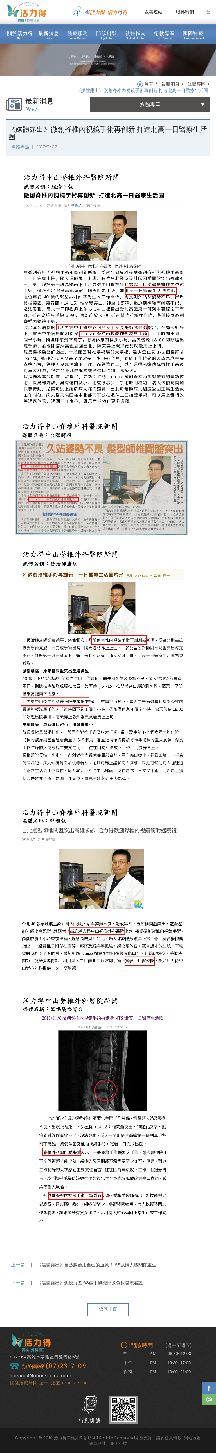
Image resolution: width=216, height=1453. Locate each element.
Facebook (209, 1388)
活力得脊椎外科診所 (27, 12)
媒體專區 (197, 84)
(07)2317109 (66, 1366)
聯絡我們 (185, 12)
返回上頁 (108, 1309)
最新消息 (170, 84)
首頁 (148, 84)
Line (209, 1399)
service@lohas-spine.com (40, 1376)
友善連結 (154, 12)
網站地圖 (192, 1438)
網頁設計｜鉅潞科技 (108, 1443)
